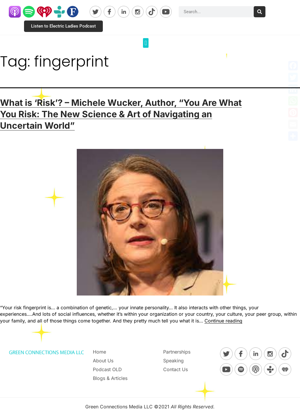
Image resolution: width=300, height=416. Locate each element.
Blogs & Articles (110, 378)
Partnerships (176, 352)
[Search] (259, 11)
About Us (103, 361)
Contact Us (175, 369)
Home (99, 352)
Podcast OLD (107, 369)
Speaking (173, 361)
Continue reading (223, 321)
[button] (146, 43)
